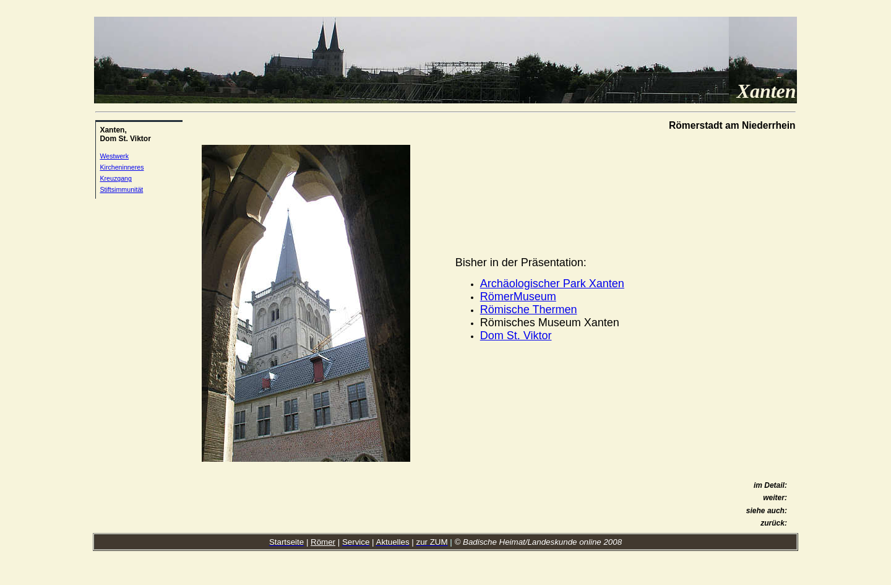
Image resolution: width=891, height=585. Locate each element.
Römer (323, 542)
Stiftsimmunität (121, 189)
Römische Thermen (528, 309)
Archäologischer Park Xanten (552, 283)
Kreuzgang (116, 178)
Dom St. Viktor (516, 335)
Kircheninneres (122, 167)
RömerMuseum (518, 296)
